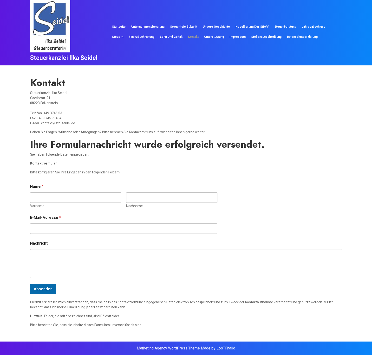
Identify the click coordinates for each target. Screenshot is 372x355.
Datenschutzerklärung (302, 36)
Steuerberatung (285, 26)
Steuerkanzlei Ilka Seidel (64, 57)
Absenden (43, 288)
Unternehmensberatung (147, 26)
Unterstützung (214, 36)
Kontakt (193, 36)
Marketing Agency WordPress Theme (168, 348)
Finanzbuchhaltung (141, 36)
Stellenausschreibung (266, 36)
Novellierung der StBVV (252, 26)
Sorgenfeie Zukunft (183, 26)
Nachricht (39, 243)
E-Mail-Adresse (45, 217)
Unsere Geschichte (216, 26)
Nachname (134, 206)
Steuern (117, 36)
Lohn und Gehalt (171, 36)
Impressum (237, 36)
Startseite (119, 26)
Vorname (37, 206)
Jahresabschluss (313, 26)
